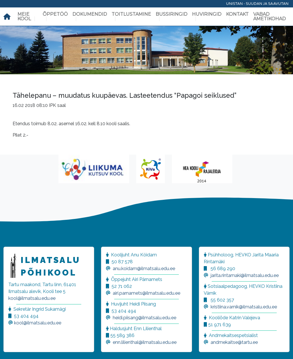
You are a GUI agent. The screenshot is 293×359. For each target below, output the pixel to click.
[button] (11, 347)
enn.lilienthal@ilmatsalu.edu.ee (145, 342)
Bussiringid (171, 14)
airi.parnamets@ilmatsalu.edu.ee (146, 293)
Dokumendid (89, 14)
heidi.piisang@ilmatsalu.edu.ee (144, 317)
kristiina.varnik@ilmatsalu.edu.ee (244, 307)
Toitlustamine (131, 14)
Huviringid (206, 14)
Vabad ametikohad (269, 16)
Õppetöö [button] (55, 14)
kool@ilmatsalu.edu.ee (32, 298)
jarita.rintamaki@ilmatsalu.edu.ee (245, 275)
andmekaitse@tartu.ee (234, 342)
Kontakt (237, 14)
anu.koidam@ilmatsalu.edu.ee (144, 268)
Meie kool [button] (24, 16)
